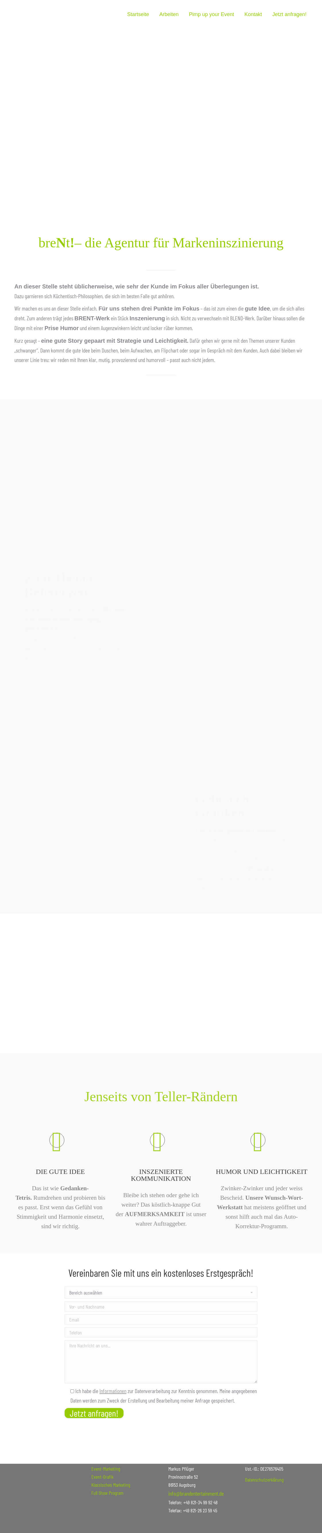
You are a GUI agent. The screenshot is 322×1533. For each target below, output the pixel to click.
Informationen (112, 1390)
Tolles (94, 558)
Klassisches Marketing (110, 1485)
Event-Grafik (102, 1477)
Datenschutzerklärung (264, 1479)
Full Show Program (107, 1493)
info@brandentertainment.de (196, 1493)
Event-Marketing (105, 1468)
